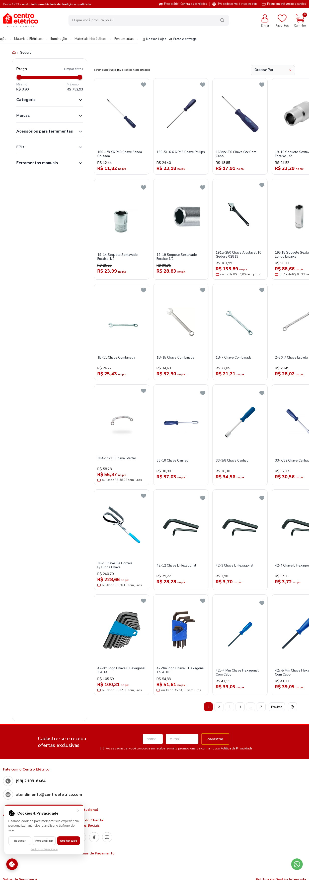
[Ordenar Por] (273, 70)
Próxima (276, 707)
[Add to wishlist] (143, 84)
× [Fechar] (78, 810)
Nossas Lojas (154, 39)
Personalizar (44, 840)
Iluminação (58, 39)
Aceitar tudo (68, 840)
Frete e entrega (183, 39)
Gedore (26, 52)
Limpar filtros (73, 69)
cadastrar (215, 739)
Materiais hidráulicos (90, 39)
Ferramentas (124, 39)
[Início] (14, 53)
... (251, 707)
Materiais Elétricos (28, 39)
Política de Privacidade (236, 748)
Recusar (20, 840)
